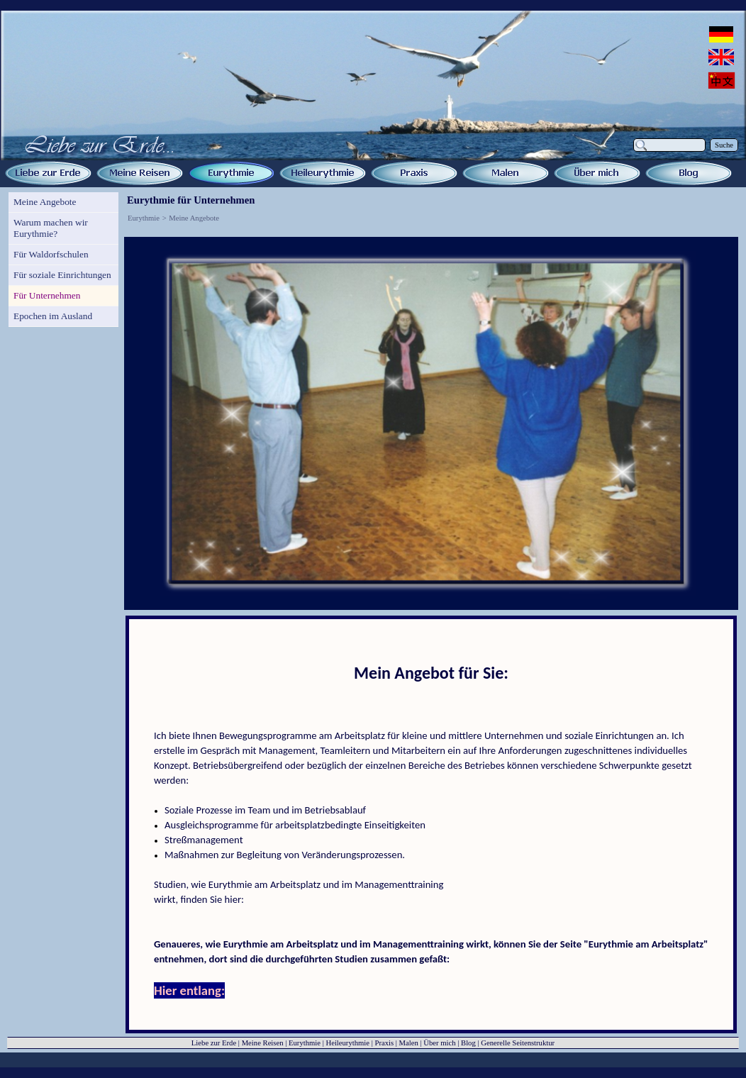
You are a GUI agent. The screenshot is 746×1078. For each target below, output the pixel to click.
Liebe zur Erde (213, 1043)
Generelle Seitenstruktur (518, 1043)
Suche (724, 145)
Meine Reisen (263, 1043)
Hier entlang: (189, 990)
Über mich (439, 1043)
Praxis (384, 1043)
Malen (408, 1043)
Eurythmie (144, 218)
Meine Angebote (194, 218)
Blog (468, 1043)
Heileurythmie (347, 1043)
